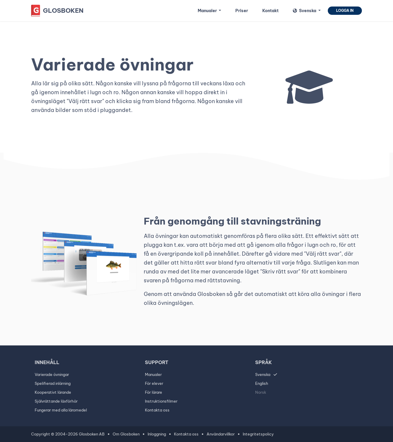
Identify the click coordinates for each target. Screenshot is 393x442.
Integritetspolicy (258, 434)
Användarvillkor (221, 434)
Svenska (262, 374)
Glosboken (63, 11)
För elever (154, 383)
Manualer (153, 374)
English (261, 383)
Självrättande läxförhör (56, 401)
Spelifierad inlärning (53, 383)
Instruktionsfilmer (161, 401)
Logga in (345, 10)
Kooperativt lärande (53, 392)
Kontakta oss (157, 410)
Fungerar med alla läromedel (61, 410)
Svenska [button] (305, 10)
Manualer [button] (208, 10)
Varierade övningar (52, 374)
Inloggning (157, 434)
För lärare (153, 392)
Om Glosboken (126, 434)
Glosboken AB (92, 434)
